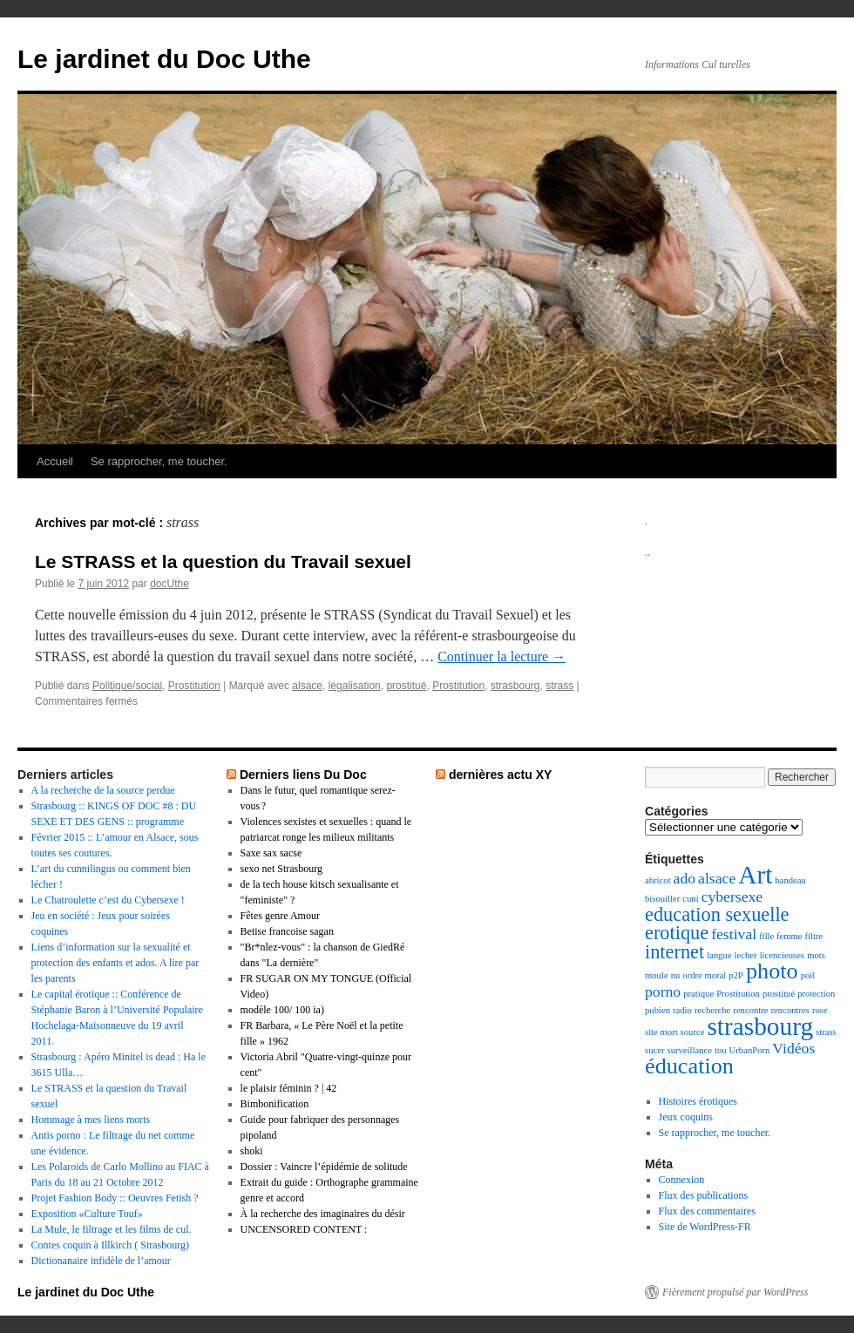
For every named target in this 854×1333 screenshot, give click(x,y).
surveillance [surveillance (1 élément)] (689, 1050)
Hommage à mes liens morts (91, 1119)
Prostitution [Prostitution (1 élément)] (738, 993)
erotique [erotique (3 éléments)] (676, 933)
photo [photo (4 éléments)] (772, 971)
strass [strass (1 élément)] (826, 1032)
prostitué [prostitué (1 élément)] (778, 993)
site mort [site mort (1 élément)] (661, 1032)
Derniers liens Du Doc (303, 775)
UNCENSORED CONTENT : (304, 1229)
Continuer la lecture (501, 656)
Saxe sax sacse (271, 853)
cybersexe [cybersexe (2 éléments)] (732, 896)
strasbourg (515, 686)
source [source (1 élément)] (693, 1032)
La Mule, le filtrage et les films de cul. (111, 1229)
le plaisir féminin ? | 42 (289, 1088)
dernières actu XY (500, 775)
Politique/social (127, 686)
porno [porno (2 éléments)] (663, 991)
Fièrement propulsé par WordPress (735, 1292)
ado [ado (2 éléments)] (685, 878)
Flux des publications (704, 1195)
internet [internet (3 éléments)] (674, 952)
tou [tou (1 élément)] (721, 1050)
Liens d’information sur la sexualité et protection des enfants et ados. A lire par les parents (115, 963)
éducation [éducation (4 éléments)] (689, 1066)
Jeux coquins (686, 1117)
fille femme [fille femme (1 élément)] (780, 936)
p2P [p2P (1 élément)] (736, 975)
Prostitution (194, 686)
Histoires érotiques (698, 1101)
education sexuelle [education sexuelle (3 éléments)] (717, 914)
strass (559, 686)
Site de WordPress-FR (705, 1227)
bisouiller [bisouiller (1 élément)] (662, 898)
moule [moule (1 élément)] (656, 975)
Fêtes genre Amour (280, 916)
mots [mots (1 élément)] (816, 955)
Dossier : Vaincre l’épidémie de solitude (324, 1166)
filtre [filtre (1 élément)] (814, 936)
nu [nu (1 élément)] (676, 975)
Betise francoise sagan (287, 931)
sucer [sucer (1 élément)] (654, 1050)
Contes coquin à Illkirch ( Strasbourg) (110, 1245)
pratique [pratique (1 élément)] (698, 993)
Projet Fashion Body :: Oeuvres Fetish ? (115, 1198)
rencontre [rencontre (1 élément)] (750, 1010)
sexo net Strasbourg (281, 869)
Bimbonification (275, 1104)
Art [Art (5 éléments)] (755, 875)
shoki (252, 1151)
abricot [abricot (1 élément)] (658, 880)
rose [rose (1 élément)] (820, 1010)
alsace (307, 686)
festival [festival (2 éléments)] (733, 934)
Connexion (682, 1180)
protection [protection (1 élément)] (816, 993)
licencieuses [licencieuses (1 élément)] (782, 955)
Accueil (55, 461)
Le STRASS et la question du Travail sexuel (223, 561)
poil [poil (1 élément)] (808, 975)
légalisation (355, 686)
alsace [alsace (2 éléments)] (716, 878)
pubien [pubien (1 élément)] (657, 1010)
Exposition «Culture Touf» (87, 1214)
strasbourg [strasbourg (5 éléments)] (760, 1026)
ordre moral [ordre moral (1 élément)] (704, 975)
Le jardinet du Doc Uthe (164, 58)
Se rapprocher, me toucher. (159, 461)
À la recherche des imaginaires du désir (323, 1214)
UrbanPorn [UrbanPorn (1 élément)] (749, 1050)
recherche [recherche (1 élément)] (712, 1010)
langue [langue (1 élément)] (719, 955)
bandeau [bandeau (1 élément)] (790, 880)
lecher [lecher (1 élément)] (746, 955)
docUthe (169, 584)
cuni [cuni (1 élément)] (690, 898)
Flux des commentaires (707, 1211)
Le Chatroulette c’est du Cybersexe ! (108, 900)
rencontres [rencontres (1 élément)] (790, 1010)
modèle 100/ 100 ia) (282, 1010)
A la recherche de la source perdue (103, 790)
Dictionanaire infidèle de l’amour (101, 1261)
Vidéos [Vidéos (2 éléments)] (793, 1048)
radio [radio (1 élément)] (682, 1010)
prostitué (406, 686)
